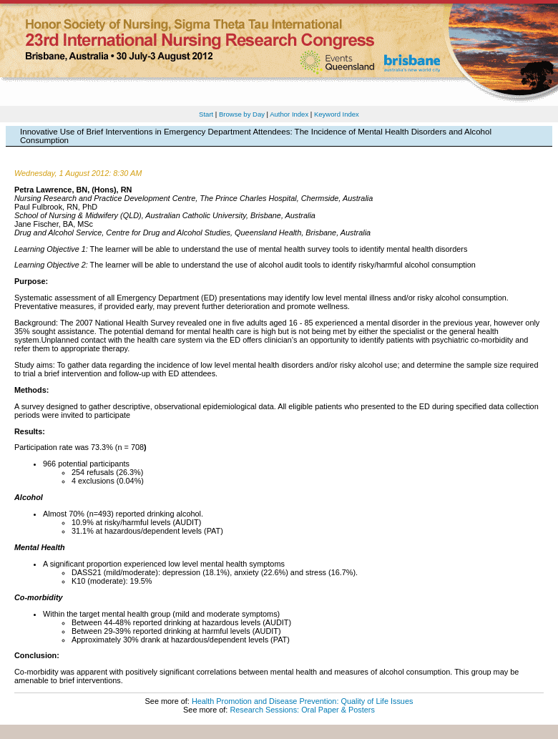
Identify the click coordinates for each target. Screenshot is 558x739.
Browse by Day (242, 114)
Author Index (289, 114)
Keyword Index (336, 114)
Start (206, 114)
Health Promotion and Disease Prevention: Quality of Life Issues (302, 701)
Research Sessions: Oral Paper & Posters (302, 709)
